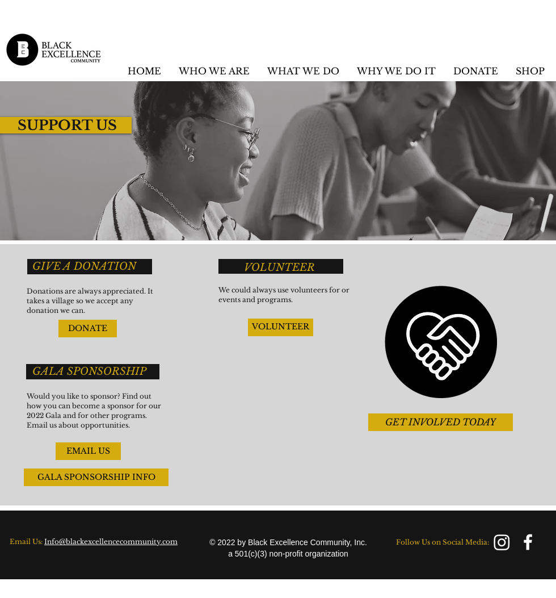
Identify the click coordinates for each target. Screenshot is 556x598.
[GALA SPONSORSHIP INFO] (96, 477)
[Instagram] (501, 542)
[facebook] (527, 542)
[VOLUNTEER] (280, 327)
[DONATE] (87, 328)
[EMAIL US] (88, 451)
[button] (214, 71)
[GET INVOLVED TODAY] (440, 422)
